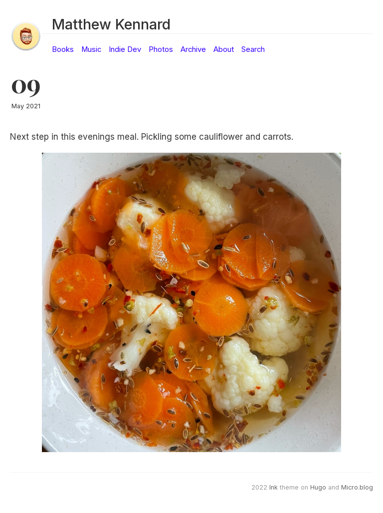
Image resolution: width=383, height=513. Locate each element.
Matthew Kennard (111, 24)
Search (253, 49)
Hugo (318, 487)
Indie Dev (125, 49)
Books (63, 49)
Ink (273, 487)
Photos (161, 49)
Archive (193, 49)
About (223, 49)
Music (91, 49)
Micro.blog (357, 487)
